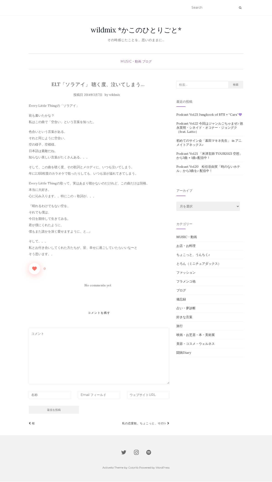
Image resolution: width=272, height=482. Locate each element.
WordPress (163, 467)
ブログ (147, 62)
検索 (235, 84)
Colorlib (133, 467)
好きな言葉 (184, 317)
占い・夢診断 (186, 308)
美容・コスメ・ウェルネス (195, 344)
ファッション (186, 273)
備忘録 (181, 299)
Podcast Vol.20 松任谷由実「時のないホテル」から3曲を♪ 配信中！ (208, 169)
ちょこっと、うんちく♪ (193, 255)
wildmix (114, 95)
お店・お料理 (186, 246)
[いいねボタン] (34, 269)
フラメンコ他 (186, 282)
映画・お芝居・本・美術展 (195, 335)
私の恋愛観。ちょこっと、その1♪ (146, 423)
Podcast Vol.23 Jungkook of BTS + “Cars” (209, 115)
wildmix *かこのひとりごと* (136, 30)
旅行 (179, 326)
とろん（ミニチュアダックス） (198, 264)
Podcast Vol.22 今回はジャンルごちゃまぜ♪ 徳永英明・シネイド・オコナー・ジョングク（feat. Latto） (209, 128)
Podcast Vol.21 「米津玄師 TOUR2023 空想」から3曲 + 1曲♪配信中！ (209, 156)
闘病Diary (183, 353)
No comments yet (97, 285)
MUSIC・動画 (130, 62)
